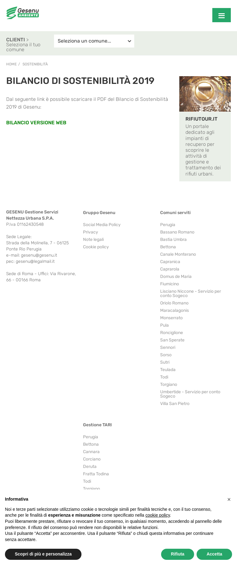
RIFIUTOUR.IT (201, 119)
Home (11, 64)
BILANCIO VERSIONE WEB (36, 123)
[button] (229, 499)
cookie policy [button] (157, 515)
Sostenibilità (35, 64)
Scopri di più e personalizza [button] (43, 554)
